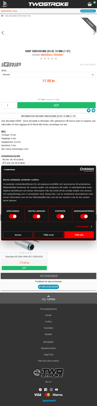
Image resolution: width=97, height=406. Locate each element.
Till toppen (48, 298)
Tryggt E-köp (48, 354)
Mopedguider (49, 342)
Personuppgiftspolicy (48, 309)
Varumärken (48, 328)
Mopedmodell (88, 11)
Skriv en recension (48, 287)
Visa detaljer (82, 226)
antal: (4, 71)
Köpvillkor (48, 334)
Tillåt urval (48, 235)
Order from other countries (48, 361)
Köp (56, 105)
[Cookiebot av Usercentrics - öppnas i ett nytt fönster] (82, 170)
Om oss (48, 382)
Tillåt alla (79, 235)
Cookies (48, 321)
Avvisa (18, 235)
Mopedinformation (48, 348)
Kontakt (48, 315)
